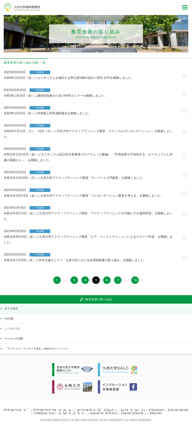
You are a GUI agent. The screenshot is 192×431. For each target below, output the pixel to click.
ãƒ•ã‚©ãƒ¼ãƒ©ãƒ (178, 411)
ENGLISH (155, 415)
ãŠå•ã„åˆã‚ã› (72, 415)
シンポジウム (12, 330)
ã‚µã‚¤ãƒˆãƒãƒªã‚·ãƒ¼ (103, 415)
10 (135, 282)
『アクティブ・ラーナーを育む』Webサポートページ (36, 350)
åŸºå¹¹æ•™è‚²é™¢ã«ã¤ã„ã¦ (53, 411)
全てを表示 (11, 310)
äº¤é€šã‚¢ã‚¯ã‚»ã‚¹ (45, 415)
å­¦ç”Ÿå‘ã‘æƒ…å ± (133, 411)
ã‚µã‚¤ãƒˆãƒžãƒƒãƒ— (133, 415)
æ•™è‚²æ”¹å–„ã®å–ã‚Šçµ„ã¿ (97, 411)
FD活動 (9, 320)
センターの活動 (14, 340)
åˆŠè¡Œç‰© (156, 411)
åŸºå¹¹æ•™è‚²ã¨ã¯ (16, 411)
